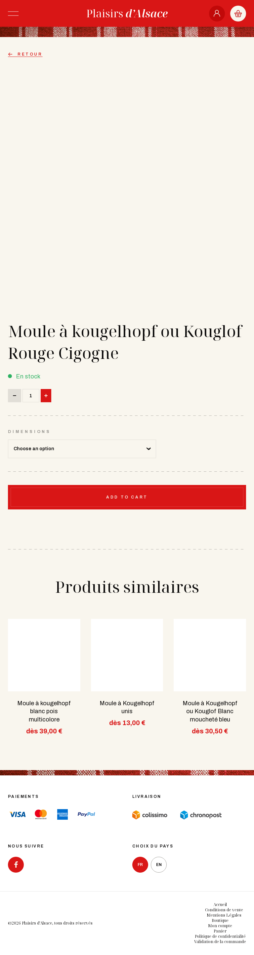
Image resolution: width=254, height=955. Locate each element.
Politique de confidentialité (220, 936)
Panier (220, 931)
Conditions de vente (224, 910)
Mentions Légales (224, 915)
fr (140, 864)
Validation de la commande (220, 941)
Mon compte (220, 926)
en (159, 864)
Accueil (220, 904)
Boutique (220, 920)
